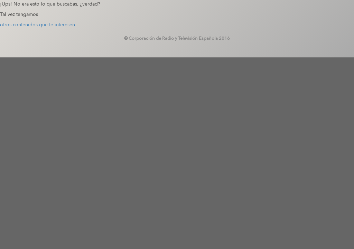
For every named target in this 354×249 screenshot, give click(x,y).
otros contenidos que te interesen (37, 24)
